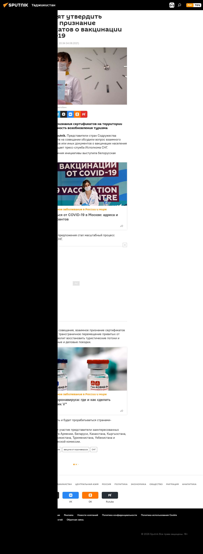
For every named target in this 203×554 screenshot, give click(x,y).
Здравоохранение (51, 449)
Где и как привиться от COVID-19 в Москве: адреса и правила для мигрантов (73, 216)
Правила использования (46, 515)
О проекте (9, 515)
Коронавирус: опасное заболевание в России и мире (68, 209)
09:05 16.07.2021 (34, 43)
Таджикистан (33, 449)
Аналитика (189, 484)
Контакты (24, 515)
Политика (120, 484)
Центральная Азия (87, 484)
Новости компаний (87, 515)
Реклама (68, 515)
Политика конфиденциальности (119, 515)
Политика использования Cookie (159, 515)
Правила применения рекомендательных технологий (33, 519)
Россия (106, 484)
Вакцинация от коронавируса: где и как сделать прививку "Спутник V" (69, 401)
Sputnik (31, 107)
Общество (156, 484)
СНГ (94, 449)
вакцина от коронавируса (76, 449)
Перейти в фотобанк (57, 107)
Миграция (172, 484)
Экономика (138, 484)
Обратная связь (75, 519)
